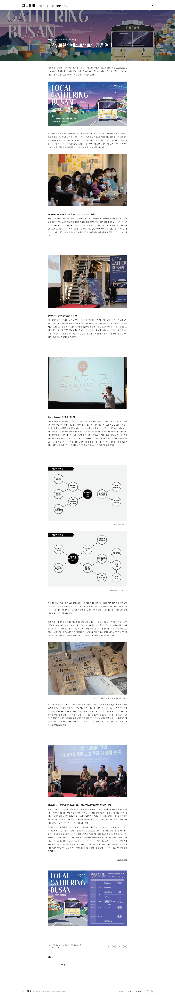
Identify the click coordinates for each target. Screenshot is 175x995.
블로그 (130, 991)
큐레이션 (50, 6)
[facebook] (147, 991)
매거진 (58, 6)
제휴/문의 (139, 991)
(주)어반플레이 (36, 991)
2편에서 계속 (122, 859)
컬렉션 (41, 6)
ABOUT (122, 991)
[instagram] (151, 991)
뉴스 (66, 6)
